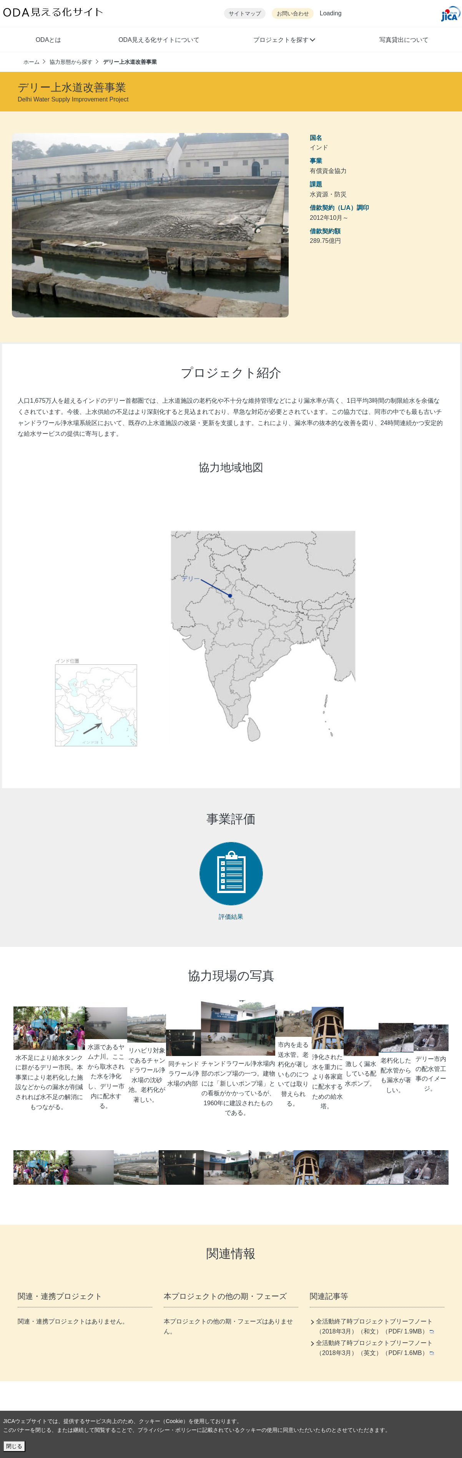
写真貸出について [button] (404, 40)
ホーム (31, 62)
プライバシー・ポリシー (167, 1430)
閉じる (14, 1446)
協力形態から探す (71, 62)
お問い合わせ (293, 14)
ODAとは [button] (48, 40)
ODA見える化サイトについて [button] (158, 40)
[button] (283, 40)
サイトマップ (245, 14)
